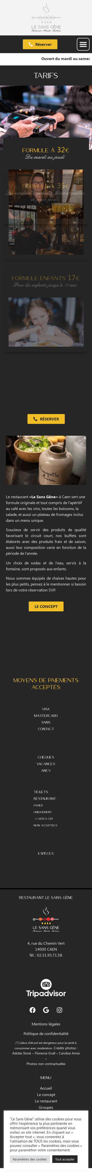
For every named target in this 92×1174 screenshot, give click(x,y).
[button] (83, 44)
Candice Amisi (69, 1052)
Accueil (46, 1088)
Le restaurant (46, 1100)
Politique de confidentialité (46, 1033)
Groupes (46, 1107)
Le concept (46, 1094)
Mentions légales (46, 1023)
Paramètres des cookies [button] (30, 1159)
